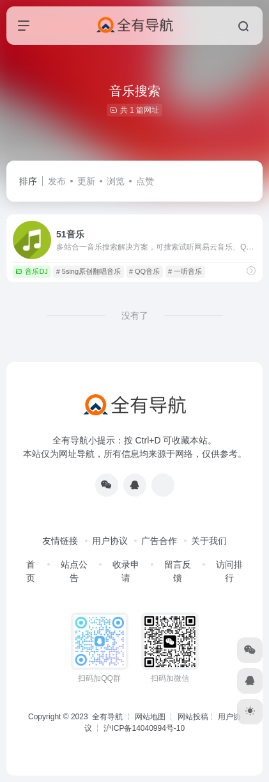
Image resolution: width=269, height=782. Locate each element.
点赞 (145, 181)
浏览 (116, 181)
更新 (86, 181)
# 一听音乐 (185, 271)
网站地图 (150, 716)
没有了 (134, 315)
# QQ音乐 (144, 271)
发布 (57, 181)
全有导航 (108, 716)
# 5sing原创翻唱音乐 (88, 271)
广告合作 (159, 541)
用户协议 (110, 541)
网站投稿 (193, 716)
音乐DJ (31, 271)
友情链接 (60, 541)
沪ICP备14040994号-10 (144, 728)
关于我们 (209, 541)
